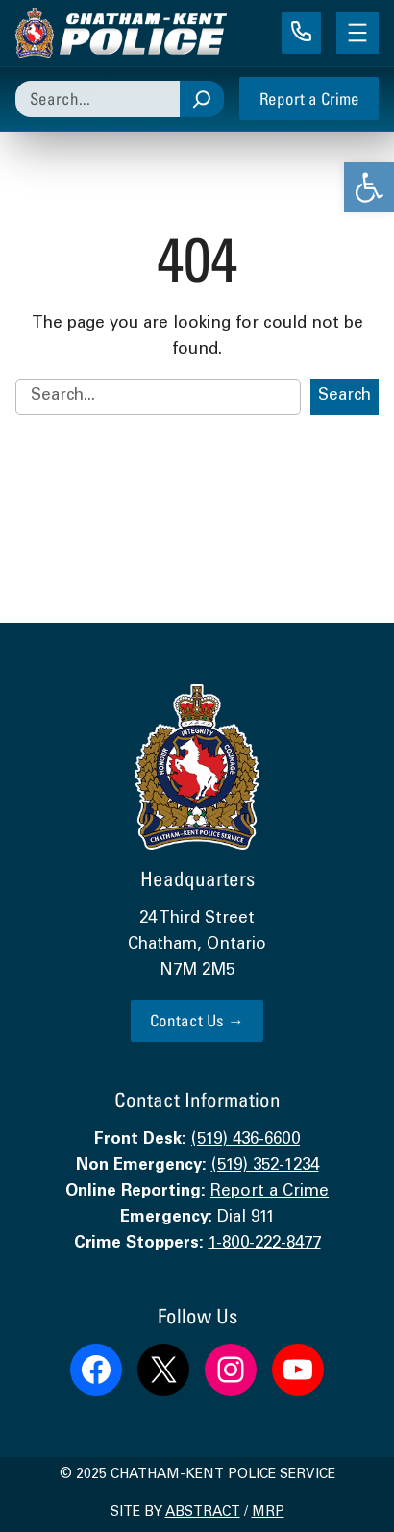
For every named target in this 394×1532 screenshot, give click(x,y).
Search (344, 396)
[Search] (202, 99)
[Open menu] (357, 33)
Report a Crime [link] (309, 98)
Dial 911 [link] (246, 1218)
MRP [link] (268, 1513)
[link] (369, 187)
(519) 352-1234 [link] (265, 1166)
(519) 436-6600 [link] (245, 1140)
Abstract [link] (202, 1513)
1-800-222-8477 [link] (265, 1244)
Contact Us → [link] (197, 1020)
